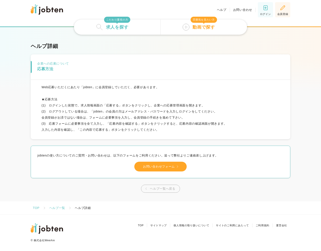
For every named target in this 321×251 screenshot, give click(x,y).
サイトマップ (158, 225)
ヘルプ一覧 (57, 208)
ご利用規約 (263, 225)
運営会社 (281, 225)
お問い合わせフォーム (161, 166)
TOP (36, 208)
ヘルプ (221, 9)
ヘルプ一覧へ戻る (159, 188)
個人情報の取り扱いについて (191, 225)
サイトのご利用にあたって (232, 225)
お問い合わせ (242, 9)
